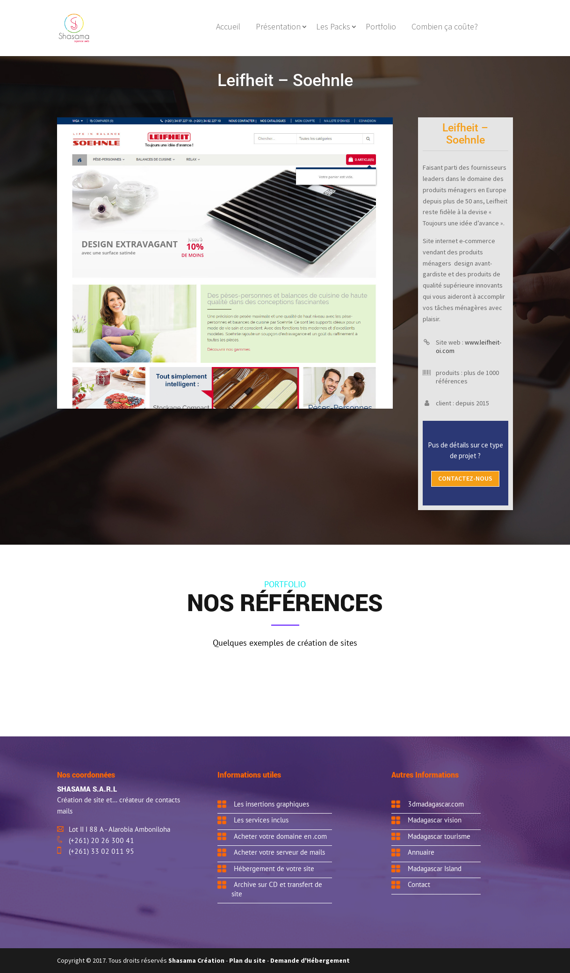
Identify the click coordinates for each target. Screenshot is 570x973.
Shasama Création (197, 960)
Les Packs (333, 27)
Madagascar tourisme (439, 836)
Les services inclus (261, 819)
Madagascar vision (435, 819)
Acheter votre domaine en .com (280, 836)
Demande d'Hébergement (310, 960)
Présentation (278, 27)
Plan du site (247, 960)
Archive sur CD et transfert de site (276, 888)
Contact (419, 884)
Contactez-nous (465, 478)
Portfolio (381, 27)
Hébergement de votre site (274, 868)
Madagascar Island (435, 868)
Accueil (228, 27)
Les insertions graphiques (271, 803)
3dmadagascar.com (436, 803)
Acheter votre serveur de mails (279, 852)
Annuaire (421, 852)
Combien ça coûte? (444, 27)
